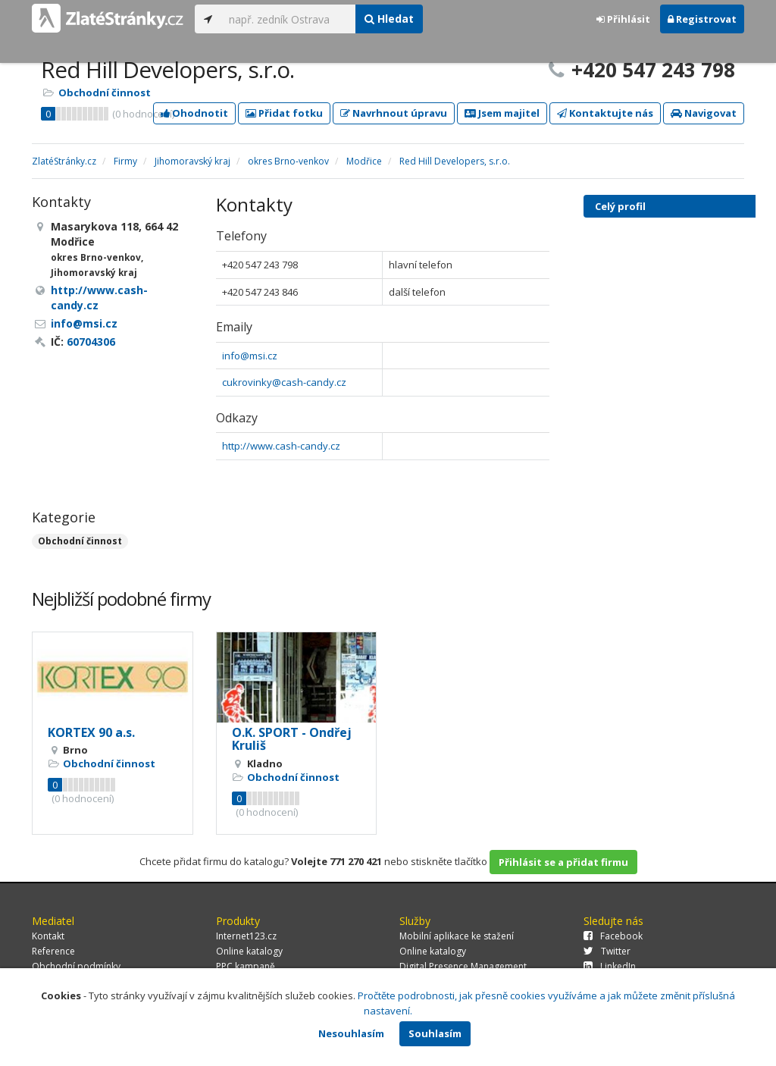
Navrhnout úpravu (393, 113)
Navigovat (704, 113)
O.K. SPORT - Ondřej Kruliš (292, 739)
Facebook (613, 936)
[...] (288, 19)
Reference (53, 951)
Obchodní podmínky (76, 966)
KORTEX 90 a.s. (91, 732)
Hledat (389, 18)
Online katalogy (249, 951)
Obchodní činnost (104, 92)
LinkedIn (610, 966)
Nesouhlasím (351, 1033)
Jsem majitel (502, 113)
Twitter (607, 951)
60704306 (91, 341)
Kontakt (48, 936)
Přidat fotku (284, 113)
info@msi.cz (249, 355)
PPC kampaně (245, 966)
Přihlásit (623, 19)
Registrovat (702, 19)
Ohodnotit (194, 113)
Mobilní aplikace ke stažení (456, 936)
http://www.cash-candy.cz (281, 446)
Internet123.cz (246, 936)
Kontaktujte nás (605, 113)
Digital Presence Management (463, 966)
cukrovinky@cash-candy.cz (284, 382)
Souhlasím (435, 1033)
